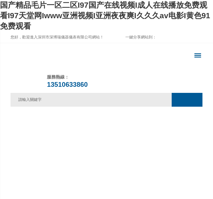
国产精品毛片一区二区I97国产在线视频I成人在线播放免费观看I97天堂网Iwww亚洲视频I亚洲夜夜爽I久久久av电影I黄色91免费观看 (105, 15)
